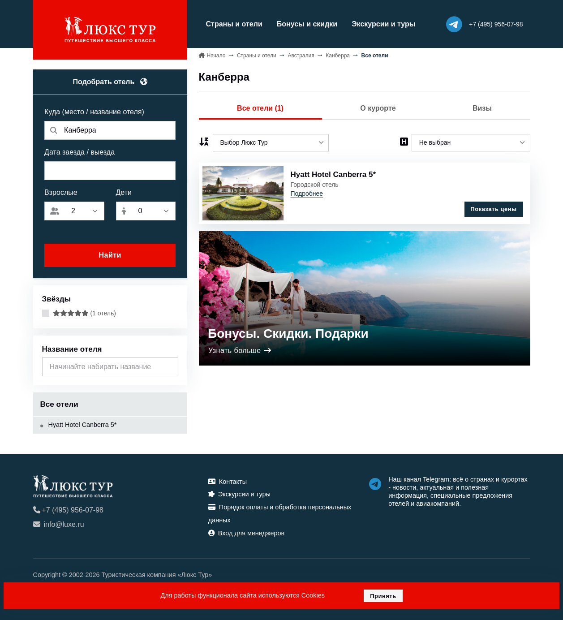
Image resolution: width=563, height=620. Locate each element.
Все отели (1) (260, 108)
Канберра (338, 55)
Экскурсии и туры (383, 24)
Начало (216, 55)
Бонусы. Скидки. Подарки (288, 333)
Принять (383, 596)
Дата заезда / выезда (79, 152)
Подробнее (307, 193)
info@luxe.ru (58, 524)
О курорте (377, 108)
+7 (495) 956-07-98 (68, 510)
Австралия (301, 55)
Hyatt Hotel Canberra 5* (78, 424)
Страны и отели (234, 24)
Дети (124, 192)
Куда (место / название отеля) (94, 112)
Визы (482, 108)
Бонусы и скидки (307, 24)
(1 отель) (84, 313)
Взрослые (60, 192)
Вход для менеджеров (246, 533)
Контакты (227, 481)
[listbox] (271, 142)
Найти (110, 255)
